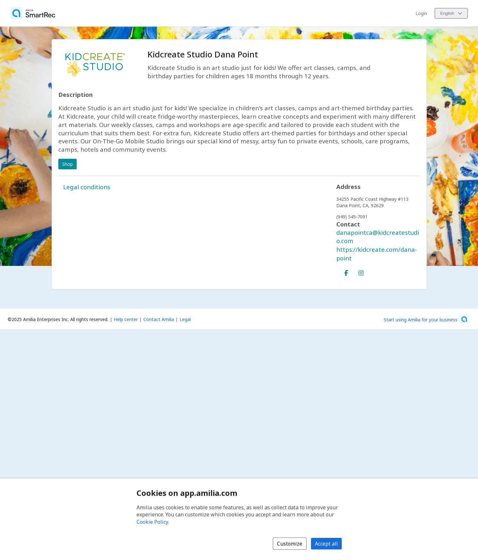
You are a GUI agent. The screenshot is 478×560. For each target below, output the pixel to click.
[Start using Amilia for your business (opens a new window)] (426, 319)
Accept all (326, 543)
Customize (289, 543)
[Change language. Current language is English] (451, 13)
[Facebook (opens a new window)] (346, 272)
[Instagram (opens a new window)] (361, 272)
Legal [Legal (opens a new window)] (185, 319)
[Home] (32, 13)
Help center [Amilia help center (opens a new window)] (126, 319)
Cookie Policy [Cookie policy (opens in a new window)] (152, 521)
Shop (67, 164)
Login (421, 13)
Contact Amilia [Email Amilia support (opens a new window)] (158, 319)
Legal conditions (86, 187)
